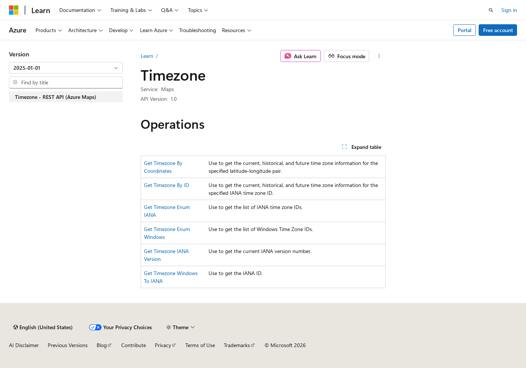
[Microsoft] (14, 10)
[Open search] (490, 10)
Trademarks (237, 345)
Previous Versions (68, 345)
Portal (465, 30)
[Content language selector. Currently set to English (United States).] (43, 327)
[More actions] (378, 56)
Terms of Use (200, 345)
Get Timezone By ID (166, 184)
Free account (498, 30)
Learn (147, 55)
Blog (102, 345)
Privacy (163, 345)
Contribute (133, 345)
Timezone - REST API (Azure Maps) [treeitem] (55, 96)
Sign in (509, 9)
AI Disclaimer (24, 345)
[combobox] (66, 68)
